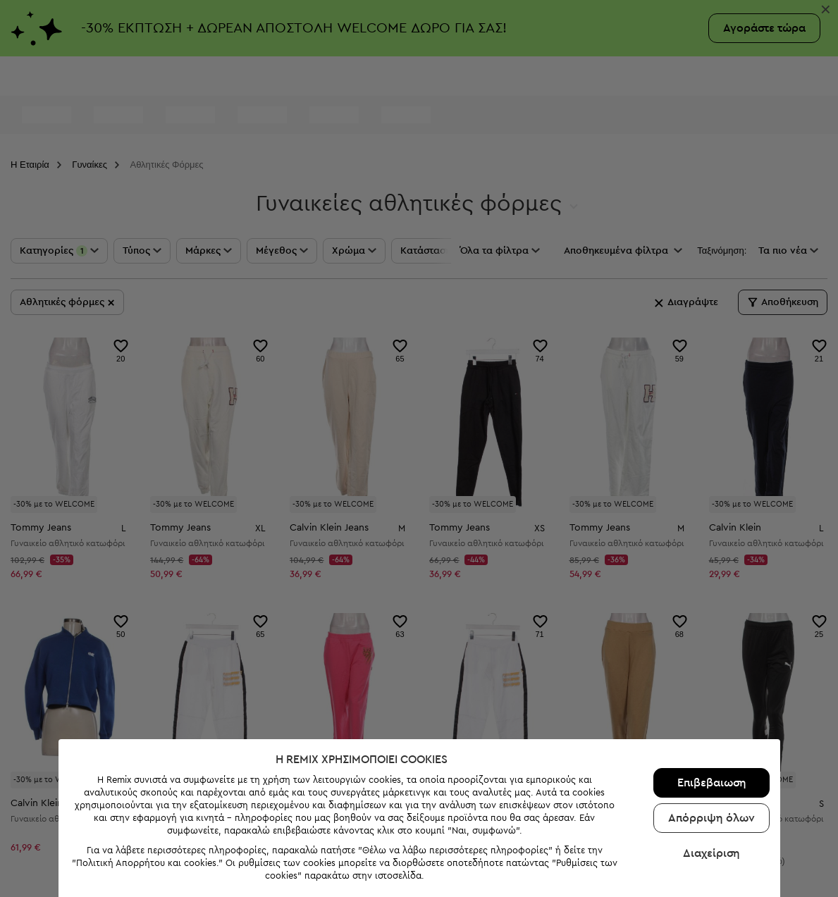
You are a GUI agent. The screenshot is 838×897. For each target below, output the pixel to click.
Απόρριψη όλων (708, 795)
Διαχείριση (708, 830)
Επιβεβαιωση (708, 760)
